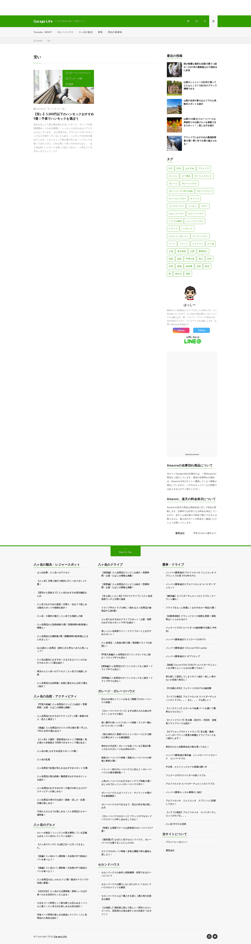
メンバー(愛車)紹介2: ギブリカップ (183, 656)
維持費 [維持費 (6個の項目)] (189, 266)
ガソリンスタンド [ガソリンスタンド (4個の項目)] (203, 176)
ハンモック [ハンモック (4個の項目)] (187, 228)
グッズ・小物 (75, 78)
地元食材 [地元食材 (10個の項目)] (181, 251)
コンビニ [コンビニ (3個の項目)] (192, 206)
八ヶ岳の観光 (86, 32)
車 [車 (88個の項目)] (170, 273)
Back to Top (125, 552)
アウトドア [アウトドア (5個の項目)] (203, 168)
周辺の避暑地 (115, 32)
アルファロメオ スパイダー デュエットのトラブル (190, 783)
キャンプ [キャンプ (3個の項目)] (194, 198)
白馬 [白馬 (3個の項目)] (171, 266)
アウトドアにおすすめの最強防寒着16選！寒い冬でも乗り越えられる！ (200, 140)
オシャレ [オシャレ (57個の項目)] (173, 176)
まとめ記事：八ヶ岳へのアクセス (53, 572)
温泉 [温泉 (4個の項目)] (179, 258)
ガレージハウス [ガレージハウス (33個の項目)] (189, 183)
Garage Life (60, 936)
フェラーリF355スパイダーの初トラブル (186, 775)
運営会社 (180, 533)
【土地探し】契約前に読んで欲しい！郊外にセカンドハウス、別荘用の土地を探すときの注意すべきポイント (126, 910)
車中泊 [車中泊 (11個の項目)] (178, 273)
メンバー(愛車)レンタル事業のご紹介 (184, 792)
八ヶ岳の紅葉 (43, 759)
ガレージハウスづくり (80, 72)
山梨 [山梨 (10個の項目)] (192, 251)
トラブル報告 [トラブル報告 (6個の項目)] (175, 221)
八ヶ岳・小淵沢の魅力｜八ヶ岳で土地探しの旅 (60, 616)
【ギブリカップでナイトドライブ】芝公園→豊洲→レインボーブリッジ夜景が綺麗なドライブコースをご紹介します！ (191, 735)
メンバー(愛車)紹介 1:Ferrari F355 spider (186, 648)
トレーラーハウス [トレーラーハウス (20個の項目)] (194, 221)
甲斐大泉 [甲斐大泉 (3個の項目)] (190, 258)
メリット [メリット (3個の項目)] (183, 243)
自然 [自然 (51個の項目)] (198, 266)
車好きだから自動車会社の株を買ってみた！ (187, 746)
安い (64, 109)
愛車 (100, 32)
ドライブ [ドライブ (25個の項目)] (173, 228)
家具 (71, 84)
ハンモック (56, 109)
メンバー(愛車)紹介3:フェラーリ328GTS (186, 639)
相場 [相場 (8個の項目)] (179, 266)
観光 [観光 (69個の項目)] (207, 266)
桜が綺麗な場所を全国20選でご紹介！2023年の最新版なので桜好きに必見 (200, 67)
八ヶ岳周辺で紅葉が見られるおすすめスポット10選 (62, 768)
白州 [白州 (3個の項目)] (209, 258)
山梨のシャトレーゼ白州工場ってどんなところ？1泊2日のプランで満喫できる (200, 85)
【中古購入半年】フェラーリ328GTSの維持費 (188, 688)
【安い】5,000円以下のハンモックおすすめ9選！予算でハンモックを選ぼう (64, 116)
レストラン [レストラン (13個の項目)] (197, 243)
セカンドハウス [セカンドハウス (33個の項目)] (176, 213)
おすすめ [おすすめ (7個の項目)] (189, 168)
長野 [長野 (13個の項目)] (188, 273)
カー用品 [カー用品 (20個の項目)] (186, 176)
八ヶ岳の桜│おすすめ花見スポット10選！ (57, 751)
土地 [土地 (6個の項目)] (171, 251)
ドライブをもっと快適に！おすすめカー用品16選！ (191, 607)
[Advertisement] (33, 7)
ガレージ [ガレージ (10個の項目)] (173, 183)
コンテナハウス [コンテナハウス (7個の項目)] (176, 206)
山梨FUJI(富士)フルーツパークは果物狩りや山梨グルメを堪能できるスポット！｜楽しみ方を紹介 (200, 122)
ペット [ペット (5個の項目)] (172, 243)
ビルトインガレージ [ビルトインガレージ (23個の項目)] (178, 236)
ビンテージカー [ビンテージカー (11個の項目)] (200, 236)
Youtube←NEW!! (43, 32)
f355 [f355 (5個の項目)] (179, 168)
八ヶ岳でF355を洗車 (176, 824)
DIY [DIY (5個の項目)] (170, 168)
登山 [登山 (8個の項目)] (201, 258)
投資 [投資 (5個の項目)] (171, 258)
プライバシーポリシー (204, 533)
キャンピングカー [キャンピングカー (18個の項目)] (177, 198)
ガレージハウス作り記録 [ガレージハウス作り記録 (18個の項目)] (181, 191)
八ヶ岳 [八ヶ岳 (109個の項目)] (210, 243)
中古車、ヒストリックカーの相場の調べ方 (186, 766)
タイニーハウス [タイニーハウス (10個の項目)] (195, 213)
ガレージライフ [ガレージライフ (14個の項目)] (204, 191)
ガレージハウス (65, 32)
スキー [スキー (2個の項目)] (204, 206)
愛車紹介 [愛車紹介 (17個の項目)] (203, 251)
